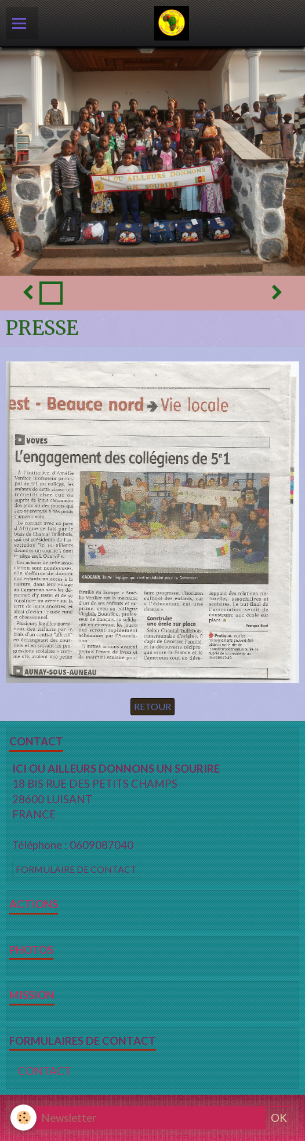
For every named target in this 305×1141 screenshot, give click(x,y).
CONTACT (44, 1071)
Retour (152, 706)
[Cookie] (23, 1118)
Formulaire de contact (76, 869)
